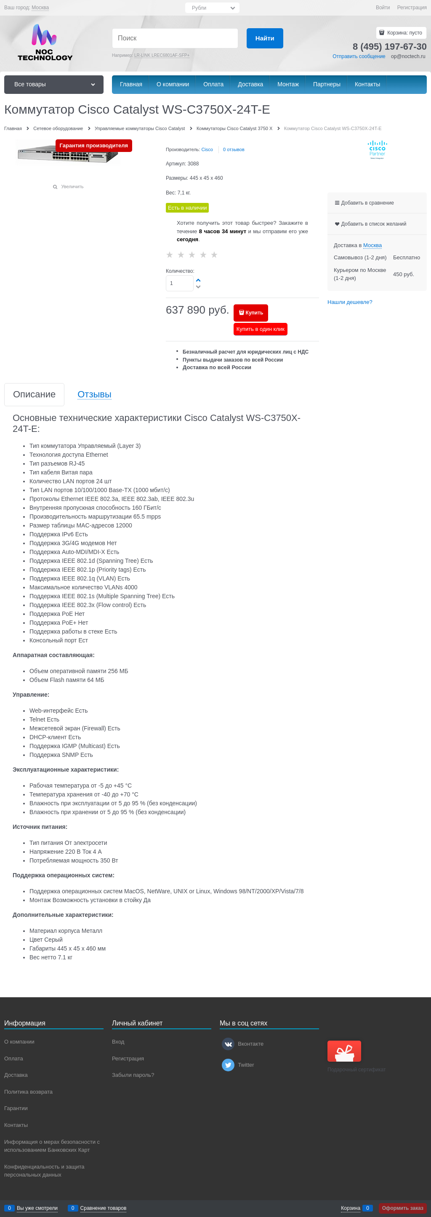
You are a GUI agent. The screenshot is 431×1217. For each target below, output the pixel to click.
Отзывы (94, 394)
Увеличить (72, 186)
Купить (254, 313)
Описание (34, 394)
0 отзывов (234, 149)
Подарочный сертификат (356, 1057)
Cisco (207, 149)
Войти (383, 8)
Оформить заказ (402, 1208)
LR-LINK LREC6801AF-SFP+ (161, 55)
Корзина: (404, 33)
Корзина (350, 1208)
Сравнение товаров (103, 1208)
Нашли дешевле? (349, 302)
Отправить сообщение (359, 56)
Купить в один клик (261, 329)
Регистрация (412, 8)
